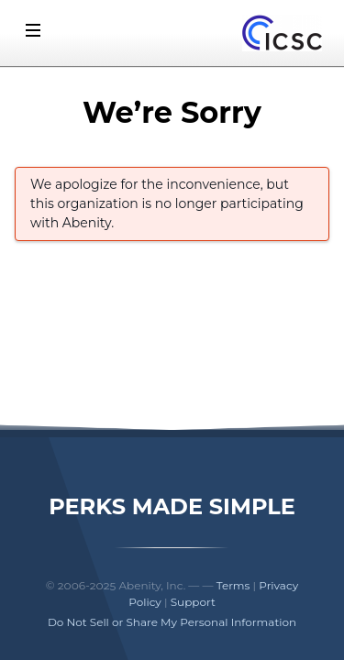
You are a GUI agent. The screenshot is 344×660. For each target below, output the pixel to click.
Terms (233, 585)
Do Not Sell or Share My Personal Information (172, 622)
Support (193, 602)
